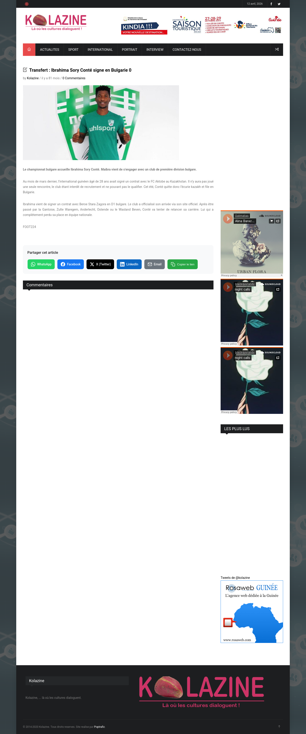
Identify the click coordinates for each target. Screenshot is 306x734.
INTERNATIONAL (100, 50)
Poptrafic (99, 726)
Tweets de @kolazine (235, 577)
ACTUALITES (49, 50)
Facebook (71, 264)
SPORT (73, 50)
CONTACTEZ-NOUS (187, 50)
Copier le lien (182, 264)
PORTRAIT (129, 50)
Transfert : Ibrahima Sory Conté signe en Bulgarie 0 (79, 70)
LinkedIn (129, 264)
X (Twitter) (100, 264)
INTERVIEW (154, 50)
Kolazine (33, 78)
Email (155, 264)
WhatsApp (41, 264)
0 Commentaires (73, 78)
